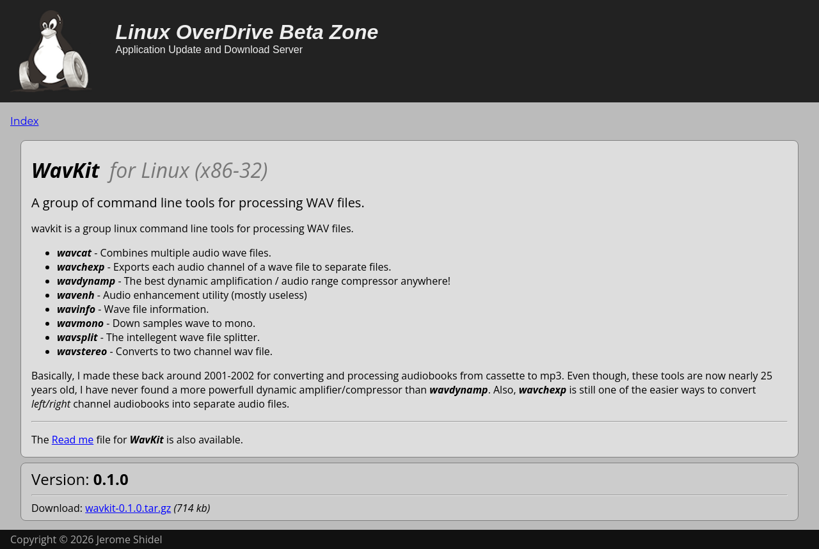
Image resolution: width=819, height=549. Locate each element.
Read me (73, 440)
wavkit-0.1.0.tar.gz (128, 508)
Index (24, 121)
